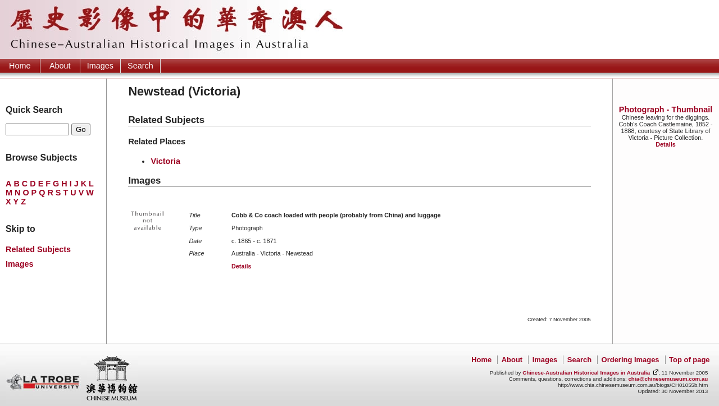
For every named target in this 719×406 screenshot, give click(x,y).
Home (19, 65)
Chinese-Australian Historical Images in (586, 372)
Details (665, 144)
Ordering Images (630, 359)
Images (100, 65)
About (60, 65)
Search (140, 65)
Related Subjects (38, 249)
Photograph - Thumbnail (665, 109)
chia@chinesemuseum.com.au (668, 379)
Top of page (689, 359)
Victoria (165, 161)
